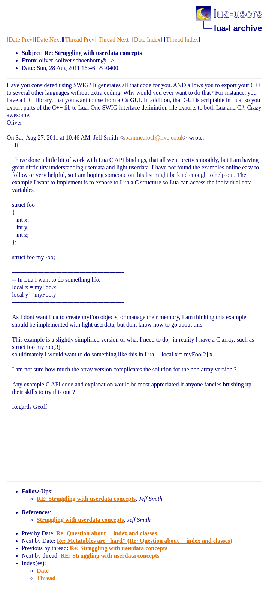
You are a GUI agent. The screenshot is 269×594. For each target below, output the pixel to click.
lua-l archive (238, 28)
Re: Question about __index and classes (106, 533)
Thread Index (182, 39)
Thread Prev (79, 39)
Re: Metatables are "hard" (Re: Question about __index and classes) (144, 541)
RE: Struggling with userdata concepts (86, 499)
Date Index (147, 39)
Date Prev (21, 39)
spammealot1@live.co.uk (153, 137)
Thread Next (114, 39)
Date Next (48, 39)
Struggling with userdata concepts (80, 520)
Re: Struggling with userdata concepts (118, 548)
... (108, 60)
